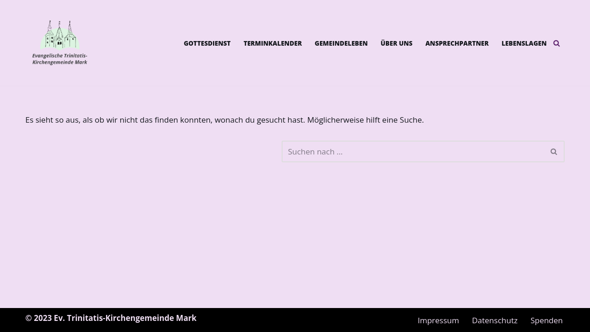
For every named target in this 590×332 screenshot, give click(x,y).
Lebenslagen (524, 43)
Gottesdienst (207, 43)
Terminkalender (272, 43)
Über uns (397, 43)
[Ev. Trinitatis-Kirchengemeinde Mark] (59, 42)
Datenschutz (495, 320)
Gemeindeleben (341, 43)
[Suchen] (556, 43)
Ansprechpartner (457, 43)
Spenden (547, 320)
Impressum (438, 320)
